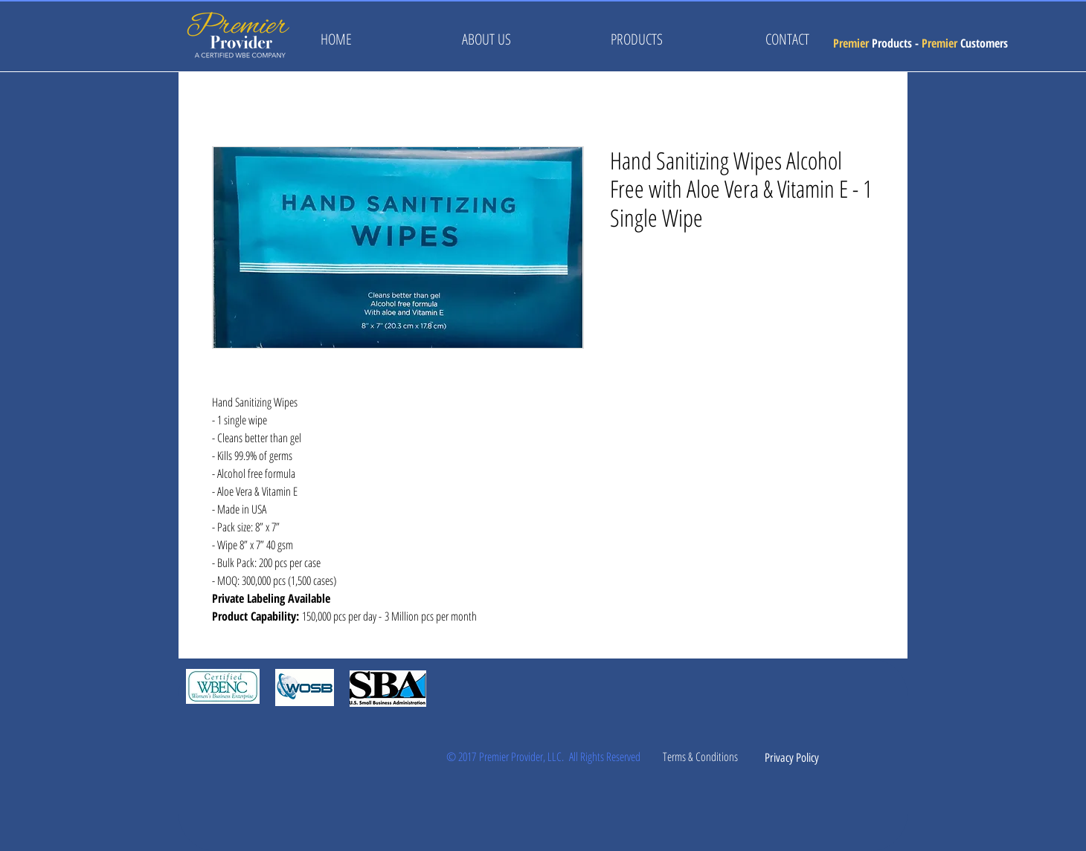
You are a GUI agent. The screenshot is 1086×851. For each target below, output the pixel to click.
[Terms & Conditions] (700, 756)
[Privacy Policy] (791, 758)
